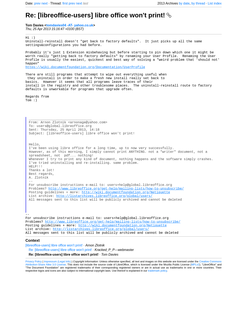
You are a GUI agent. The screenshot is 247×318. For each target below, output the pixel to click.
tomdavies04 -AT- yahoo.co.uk (69, 25)
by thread (198, 3)
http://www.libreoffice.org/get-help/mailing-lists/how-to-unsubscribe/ (116, 222)
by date (184, 3)
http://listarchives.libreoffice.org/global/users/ (104, 231)
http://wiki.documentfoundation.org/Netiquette (126, 227)
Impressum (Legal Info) (57, 305)
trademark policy (157, 314)
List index (215, 3)
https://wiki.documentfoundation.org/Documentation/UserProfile (85, 74)
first (65, 3)
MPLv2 (195, 308)
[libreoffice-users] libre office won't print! (54, 289)
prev (37, 3)
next (44, 3)
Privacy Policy (34, 305)
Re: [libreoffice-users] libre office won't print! (98, 15)
